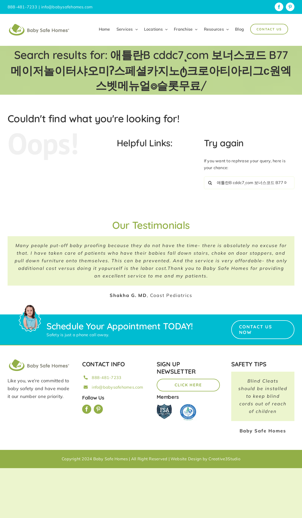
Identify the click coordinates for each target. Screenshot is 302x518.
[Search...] (249, 182)
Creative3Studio (224, 458)
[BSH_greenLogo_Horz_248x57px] (39, 360)
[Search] (210, 182)
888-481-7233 (106, 377)
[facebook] (86, 409)
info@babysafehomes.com (66, 6)
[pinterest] (98, 409)
